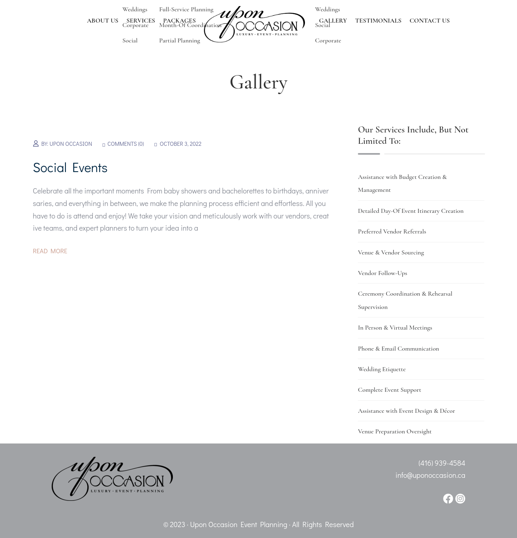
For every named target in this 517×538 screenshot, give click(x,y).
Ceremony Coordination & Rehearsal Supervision (405, 300)
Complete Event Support (389, 390)
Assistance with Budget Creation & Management (402, 183)
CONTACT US (430, 21)
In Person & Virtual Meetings (395, 328)
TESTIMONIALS (378, 21)
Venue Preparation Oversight (394, 431)
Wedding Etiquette (382, 369)
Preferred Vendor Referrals (392, 231)
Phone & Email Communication (398, 349)
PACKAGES (179, 21)
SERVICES (140, 21)
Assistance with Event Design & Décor (406, 411)
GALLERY (333, 21)
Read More (50, 250)
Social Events (70, 167)
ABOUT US (102, 21)
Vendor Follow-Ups (382, 273)
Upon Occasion (71, 143)
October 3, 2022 (181, 143)
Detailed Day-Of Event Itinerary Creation (411, 211)
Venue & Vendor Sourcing (391, 252)
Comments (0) (125, 143)
